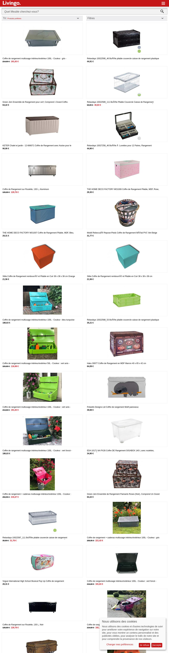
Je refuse (144, 645)
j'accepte (156, 645)
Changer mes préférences (119, 644)
